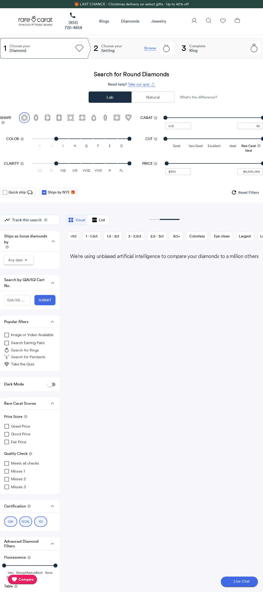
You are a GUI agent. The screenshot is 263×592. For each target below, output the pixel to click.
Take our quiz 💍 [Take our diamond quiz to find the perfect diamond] (141, 84)
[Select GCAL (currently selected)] (25, 521)
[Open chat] (239, 582)
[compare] (22, 579)
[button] (104, 21)
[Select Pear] (93, 117)
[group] (245, 192)
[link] (73, 21)
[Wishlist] (223, 21)
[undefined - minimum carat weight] (178, 126)
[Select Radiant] (82, 117)
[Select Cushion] (47, 117)
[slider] (214, 117)
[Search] (208, 21)
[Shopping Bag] (237, 21)
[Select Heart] (128, 117)
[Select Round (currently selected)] (24, 117)
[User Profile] (194, 21)
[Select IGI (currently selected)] (40, 521)
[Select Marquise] (105, 117)
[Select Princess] (70, 117)
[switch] (51, 384)
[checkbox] (4, 192)
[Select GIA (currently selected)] (10, 521)
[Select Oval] (36, 117)
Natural (153, 97)
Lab (110, 97)
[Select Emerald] (59, 117)
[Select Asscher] (116, 117)
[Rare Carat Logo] (35, 22)
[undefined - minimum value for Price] (178, 172)
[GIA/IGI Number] (17, 300)
